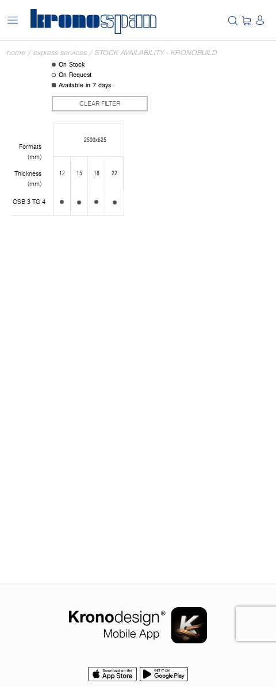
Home (16, 52)
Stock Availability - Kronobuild (156, 52)
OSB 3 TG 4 (29, 202)
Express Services (60, 52)
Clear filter (99, 103)
